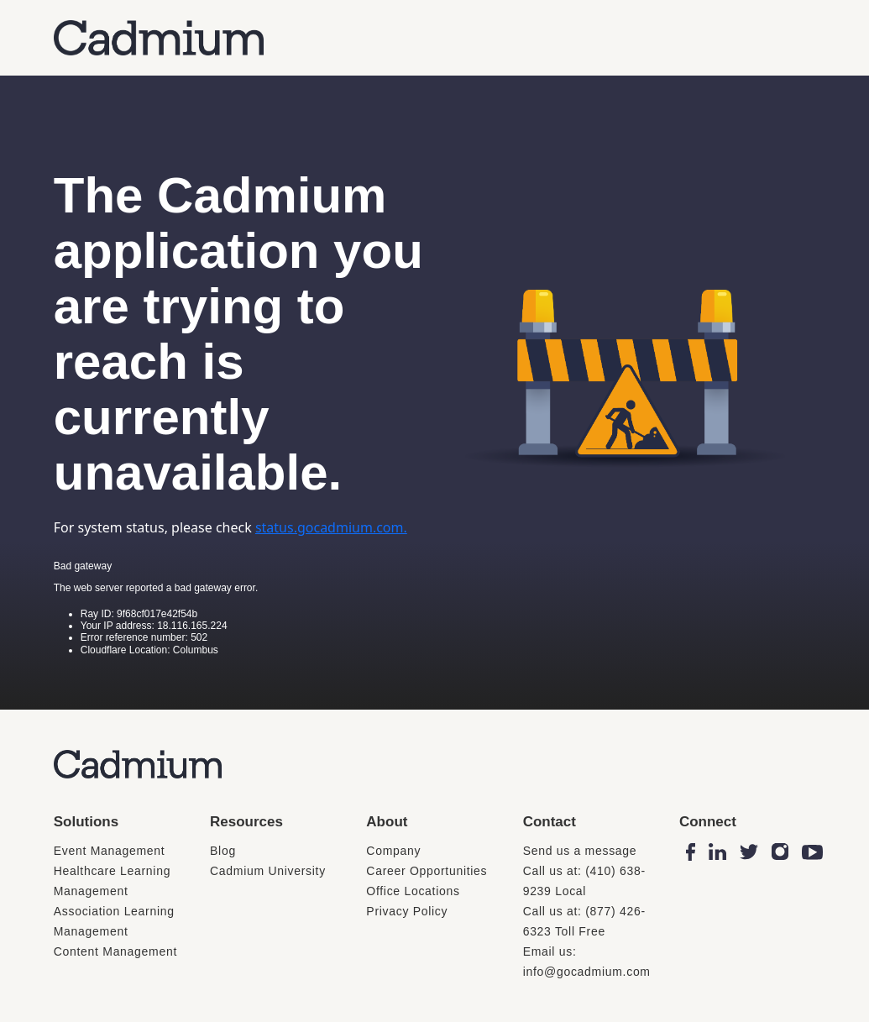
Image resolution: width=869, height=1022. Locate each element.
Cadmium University (268, 871)
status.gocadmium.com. (331, 527)
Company (393, 850)
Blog (223, 850)
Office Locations (412, 891)
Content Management (115, 951)
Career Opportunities (426, 871)
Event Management (109, 850)
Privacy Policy (407, 911)
